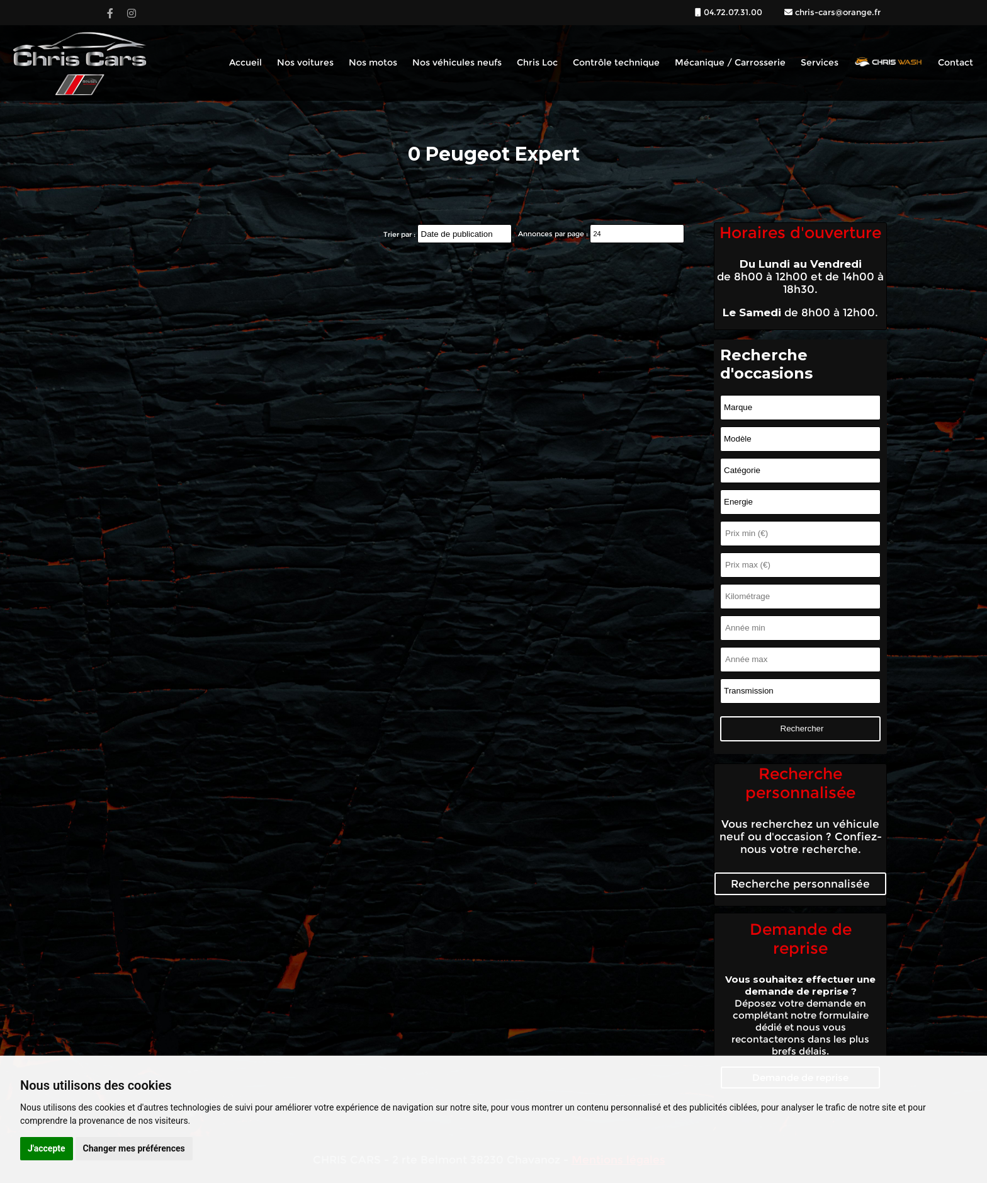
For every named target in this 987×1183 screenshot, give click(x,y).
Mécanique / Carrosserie (730, 62)
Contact (955, 62)
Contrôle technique (616, 62)
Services (819, 62)
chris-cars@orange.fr (836, 12)
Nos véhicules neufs (457, 62)
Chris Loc (537, 62)
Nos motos (373, 62)
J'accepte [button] (46, 1148)
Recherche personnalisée (800, 883)
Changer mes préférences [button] (134, 1148)
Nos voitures (305, 62)
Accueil (245, 62)
